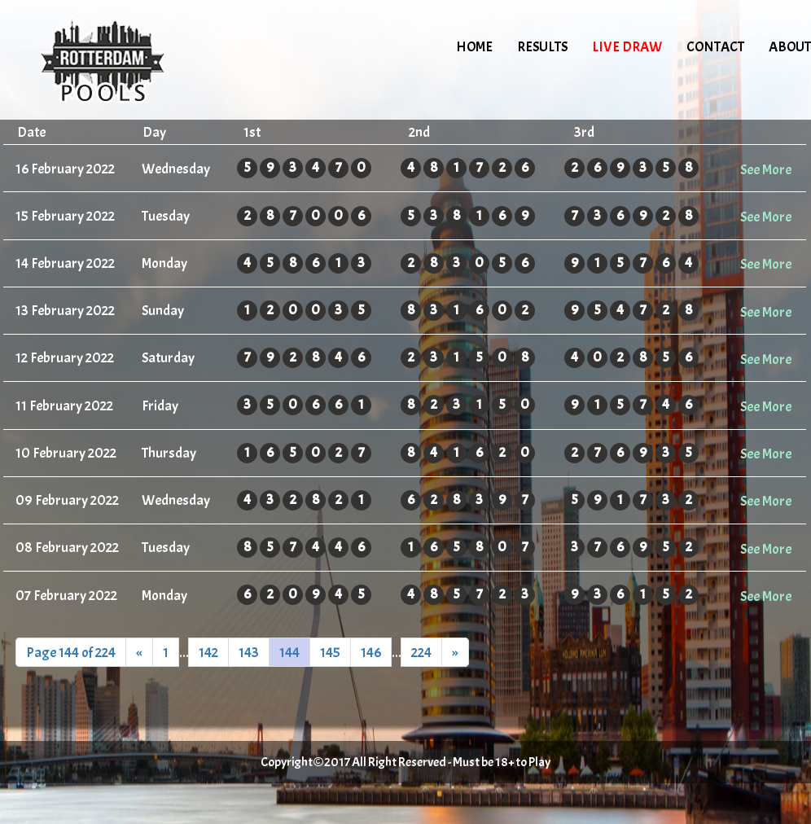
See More (765, 169)
